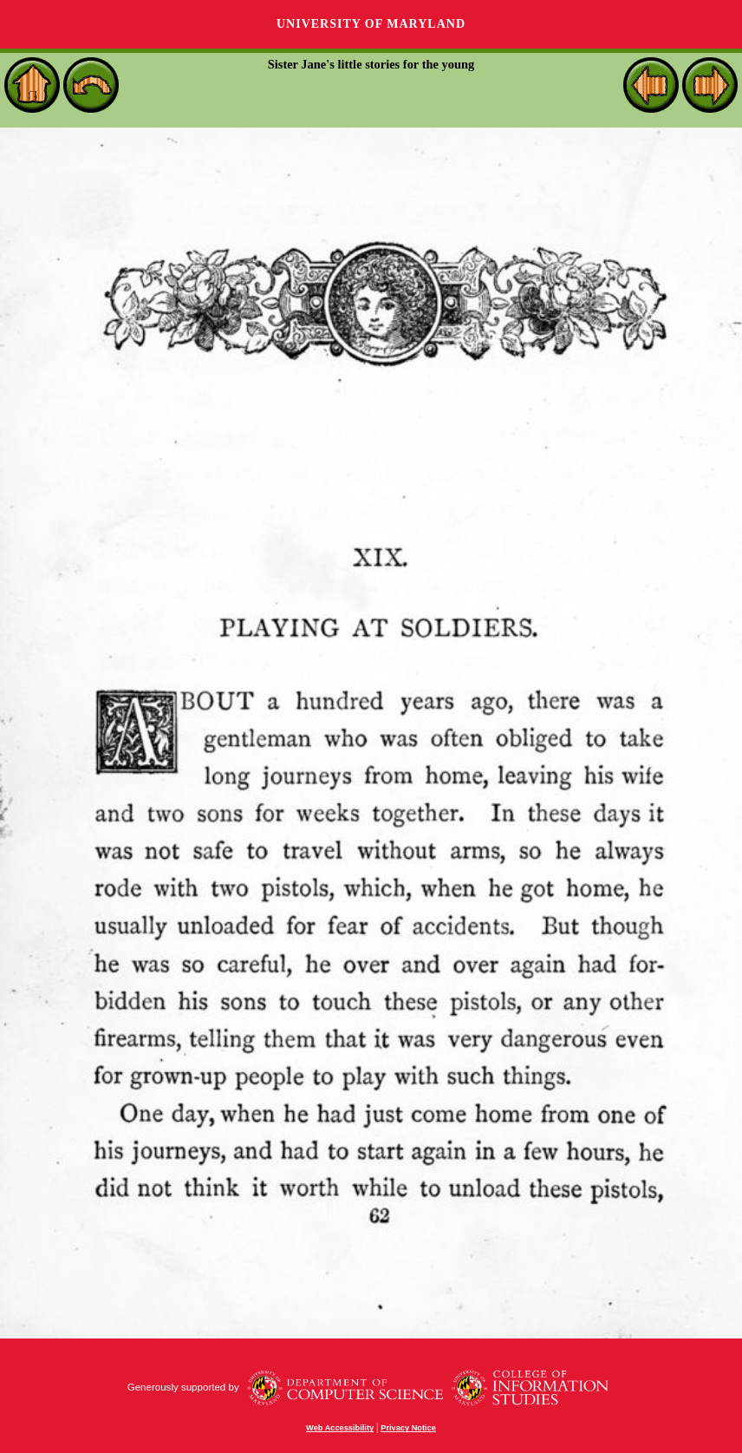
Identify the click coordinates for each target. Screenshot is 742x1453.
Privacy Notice (408, 1428)
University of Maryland (371, 23)
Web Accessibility (340, 1428)
